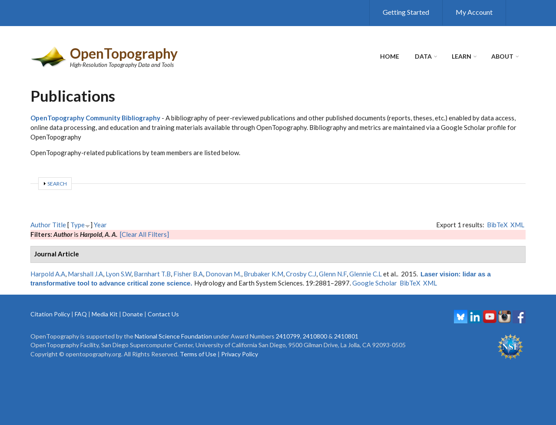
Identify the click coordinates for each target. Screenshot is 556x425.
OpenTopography (124, 53)
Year (100, 225)
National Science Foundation (173, 336)
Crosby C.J (301, 274)
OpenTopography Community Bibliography (95, 118)
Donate (132, 314)
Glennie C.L (365, 274)
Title (59, 225)
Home (389, 56)
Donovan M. (223, 274)
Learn (461, 56)
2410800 (315, 336)
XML (517, 225)
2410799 (288, 336)
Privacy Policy (239, 354)
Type (77, 225)
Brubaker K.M (263, 274)
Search (57, 183)
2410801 (346, 336)
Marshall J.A (85, 274)
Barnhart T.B (152, 274)
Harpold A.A (47, 274)
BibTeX (497, 225)
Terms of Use (198, 354)
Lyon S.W (118, 274)
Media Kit (105, 314)
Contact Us (163, 314)
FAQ (81, 314)
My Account (474, 12)
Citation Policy (50, 314)
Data (423, 56)
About (502, 56)
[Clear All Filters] (144, 234)
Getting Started (406, 12)
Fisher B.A (188, 274)
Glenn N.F (333, 274)
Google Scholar (374, 283)
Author (40, 225)
